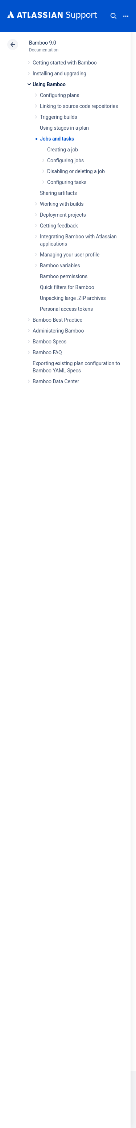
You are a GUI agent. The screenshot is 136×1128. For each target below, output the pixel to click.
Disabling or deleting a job (76, 171)
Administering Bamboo (58, 331)
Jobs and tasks (57, 139)
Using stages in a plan (64, 128)
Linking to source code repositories (79, 106)
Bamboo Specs (49, 341)
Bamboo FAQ (47, 352)
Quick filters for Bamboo (67, 287)
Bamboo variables (60, 265)
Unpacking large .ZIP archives (73, 298)
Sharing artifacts (58, 193)
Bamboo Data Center (56, 381)
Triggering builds (58, 117)
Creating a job (62, 150)
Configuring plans (59, 95)
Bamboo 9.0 (42, 43)
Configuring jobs (65, 160)
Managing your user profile (69, 255)
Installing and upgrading (59, 73)
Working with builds (61, 204)
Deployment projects (63, 215)
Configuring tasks (66, 182)
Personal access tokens (66, 309)
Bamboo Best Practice (57, 320)
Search (113, 16)
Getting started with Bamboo (65, 63)
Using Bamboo (49, 84)
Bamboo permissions (63, 276)
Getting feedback (59, 226)
